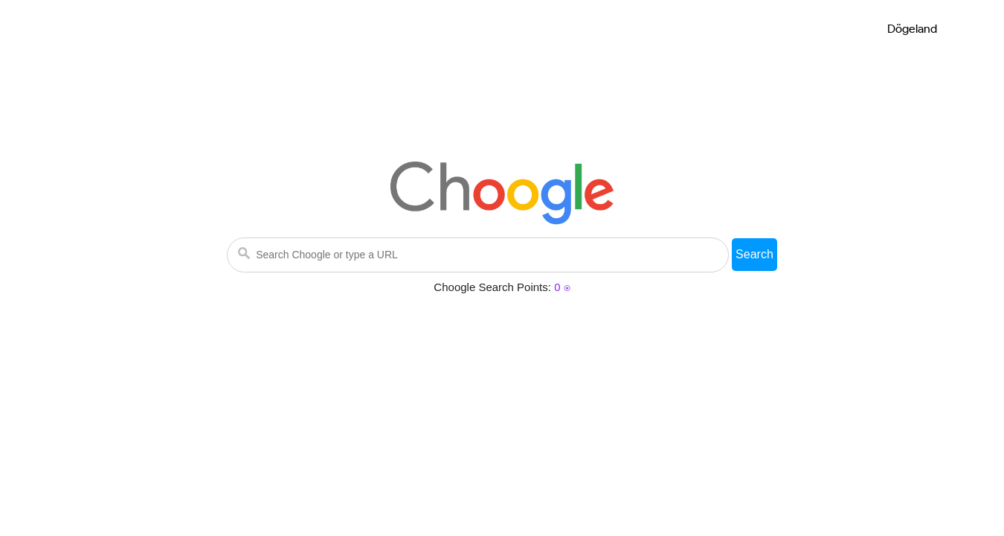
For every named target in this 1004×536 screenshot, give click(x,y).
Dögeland (912, 29)
